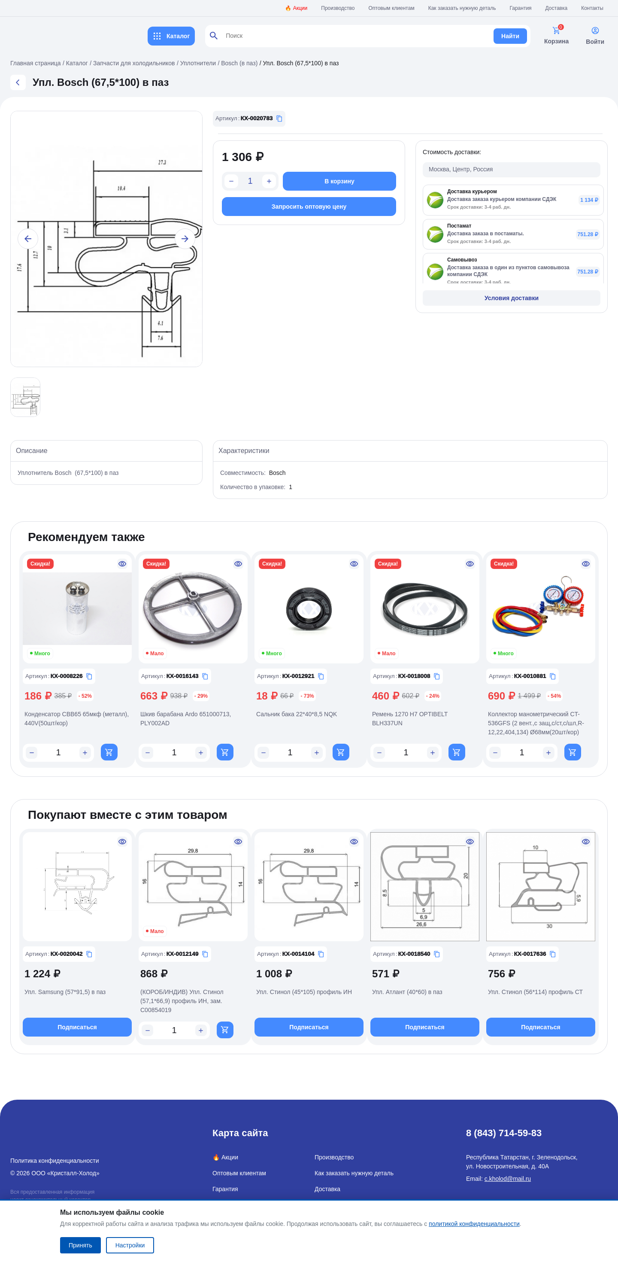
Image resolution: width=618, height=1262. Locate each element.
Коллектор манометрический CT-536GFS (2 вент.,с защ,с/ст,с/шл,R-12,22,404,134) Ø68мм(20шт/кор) (536, 723)
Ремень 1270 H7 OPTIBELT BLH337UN (410, 719)
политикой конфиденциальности (474, 1223)
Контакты (592, 8)
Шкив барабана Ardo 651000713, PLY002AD (185, 719)
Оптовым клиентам (392, 8)
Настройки (130, 1245)
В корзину (339, 181)
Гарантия (520, 8)
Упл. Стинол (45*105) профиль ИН (304, 993)
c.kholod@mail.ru (508, 1178)
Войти (595, 35)
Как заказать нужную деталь (462, 8)
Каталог (171, 36)
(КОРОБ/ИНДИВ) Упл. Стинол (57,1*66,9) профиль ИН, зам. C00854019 (182, 1002)
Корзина (556, 35)
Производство (337, 8)
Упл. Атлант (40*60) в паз (407, 993)
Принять (80, 1245)
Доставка (556, 8)
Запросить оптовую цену (309, 206)
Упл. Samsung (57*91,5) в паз (65, 993)
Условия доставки (512, 298)
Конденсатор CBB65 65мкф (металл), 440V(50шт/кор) (76, 719)
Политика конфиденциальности (54, 1160)
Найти (510, 36)
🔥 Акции (296, 8)
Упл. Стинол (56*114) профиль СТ (535, 993)
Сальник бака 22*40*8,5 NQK (296, 714)
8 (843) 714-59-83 (504, 1133)
